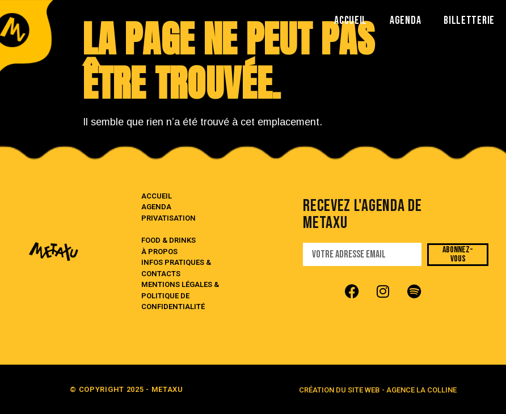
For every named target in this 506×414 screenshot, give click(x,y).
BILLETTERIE (469, 20)
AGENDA (405, 20)
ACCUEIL (350, 20)
